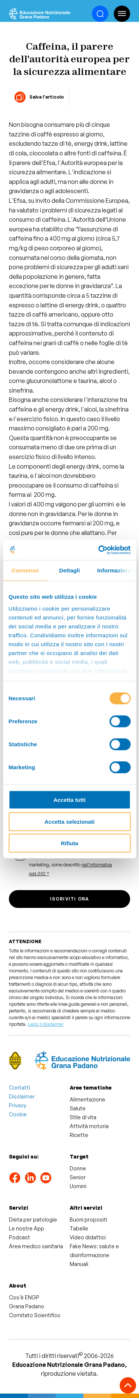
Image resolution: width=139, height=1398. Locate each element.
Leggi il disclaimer (45, 1024)
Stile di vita (83, 1117)
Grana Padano (26, 1306)
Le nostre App (26, 1228)
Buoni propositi (88, 1219)
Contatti (19, 1087)
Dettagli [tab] (69, 570)
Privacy (17, 1105)
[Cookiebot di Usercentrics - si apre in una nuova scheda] (98, 550)
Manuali (79, 1264)
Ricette (79, 1135)
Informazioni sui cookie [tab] (116, 570)
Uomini (78, 1186)
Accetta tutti (69, 800)
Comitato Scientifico (34, 1315)
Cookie (18, 1114)
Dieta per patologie (33, 1219)
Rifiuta (69, 843)
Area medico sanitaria (36, 1246)
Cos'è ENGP (24, 1297)
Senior (78, 1177)
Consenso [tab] (25, 570)
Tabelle (79, 1228)
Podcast (19, 1237)
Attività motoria (89, 1126)
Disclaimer (22, 1096)
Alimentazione (87, 1099)
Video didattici (88, 1237)
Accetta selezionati (69, 821)
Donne (78, 1168)
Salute (78, 1108)
